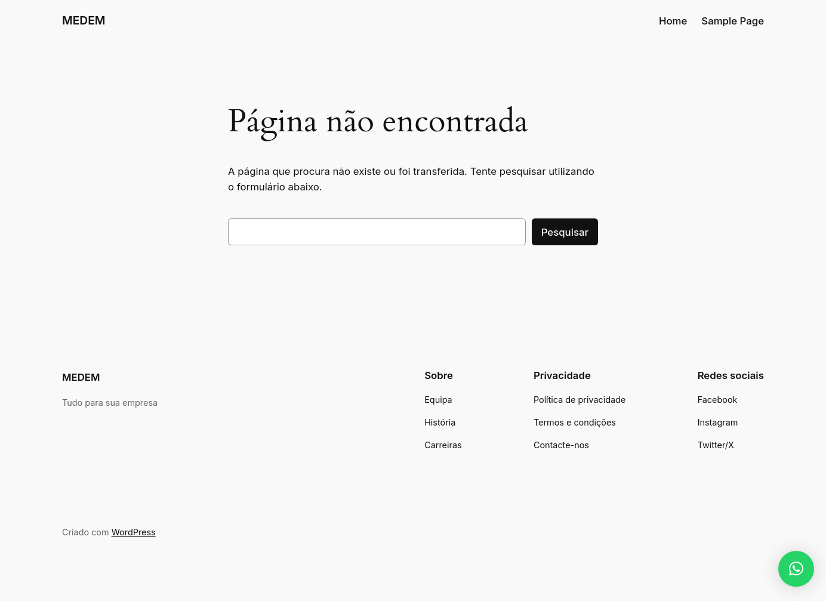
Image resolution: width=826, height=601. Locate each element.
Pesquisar (564, 232)
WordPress (134, 532)
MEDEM (84, 20)
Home (673, 21)
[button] (796, 569)
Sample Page (732, 21)
